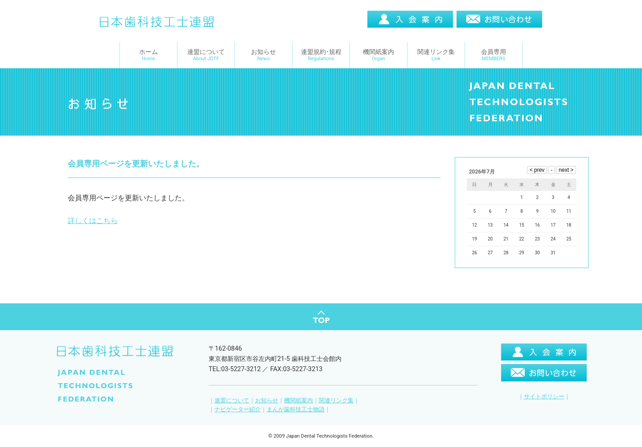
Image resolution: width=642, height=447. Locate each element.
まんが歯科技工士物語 (296, 401)
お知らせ (266, 392)
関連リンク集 (336, 392)
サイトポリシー (544, 388)
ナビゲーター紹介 (237, 401)
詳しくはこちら (93, 220)
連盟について (231, 392)
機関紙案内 (298, 392)
